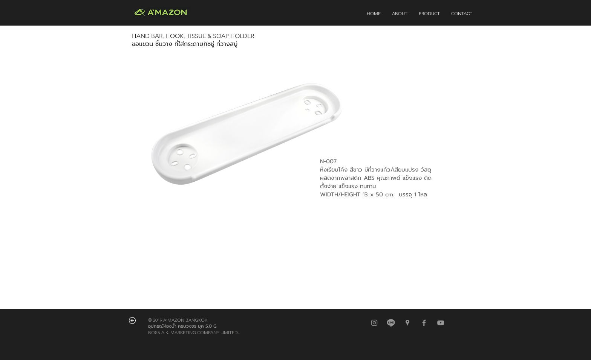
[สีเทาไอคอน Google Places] (407, 323)
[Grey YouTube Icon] (440, 323)
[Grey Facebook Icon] (424, 323)
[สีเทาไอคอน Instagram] (374, 323)
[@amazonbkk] (391, 323)
